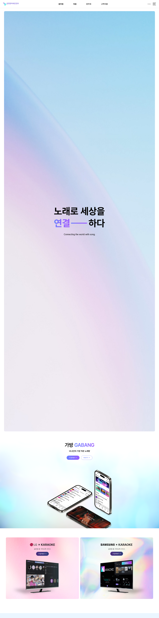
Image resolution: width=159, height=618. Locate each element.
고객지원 (104, 4)
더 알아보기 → (73, 457)
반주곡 (88, 4)
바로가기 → (86, 457)
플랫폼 (61, 4)
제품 (75, 4)
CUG (149, 4)
